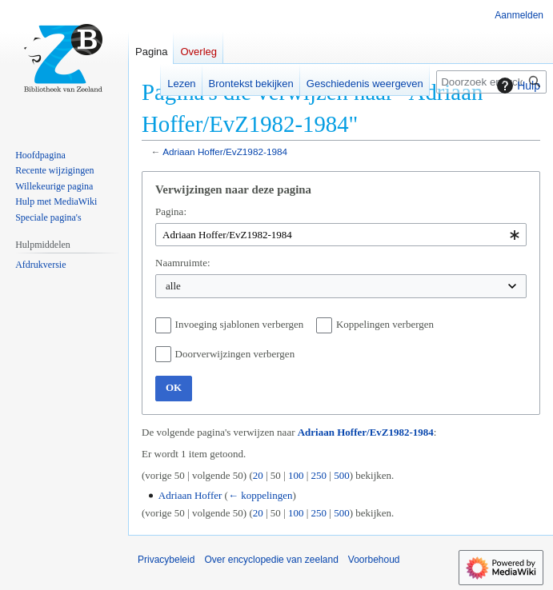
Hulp (516, 86)
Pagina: (170, 211)
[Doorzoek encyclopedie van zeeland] (491, 82)
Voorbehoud (374, 559)
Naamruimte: (182, 263)
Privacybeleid (166, 559)
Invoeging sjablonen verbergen (239, 324)
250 (319, 475)
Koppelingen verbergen (385, 324)
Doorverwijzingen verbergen (235, 354)
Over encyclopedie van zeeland (271, 559)
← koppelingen (260, 495)
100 (296, 475)
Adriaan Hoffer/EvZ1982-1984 (224, 151)
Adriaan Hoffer (190, 495)
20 (258, 475)
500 (342, 475)
